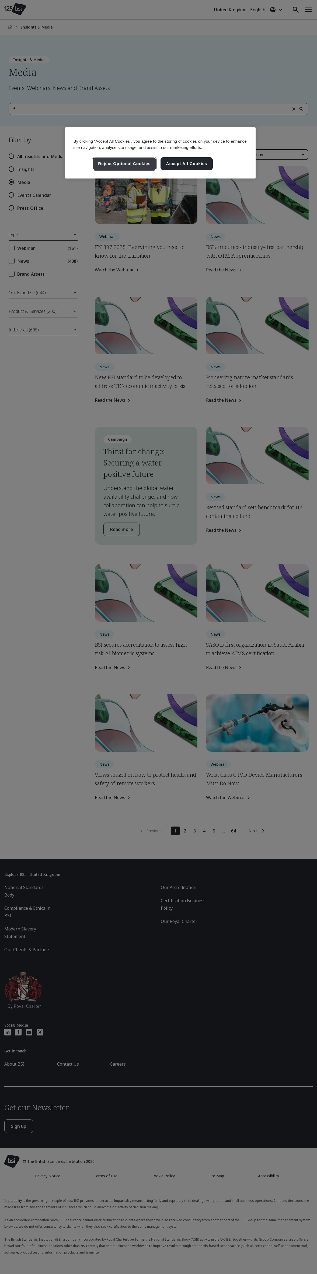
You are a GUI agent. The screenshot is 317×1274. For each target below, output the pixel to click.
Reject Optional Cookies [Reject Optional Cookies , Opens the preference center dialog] (124, 163)
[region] (160, 152)
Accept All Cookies (186, 163)
